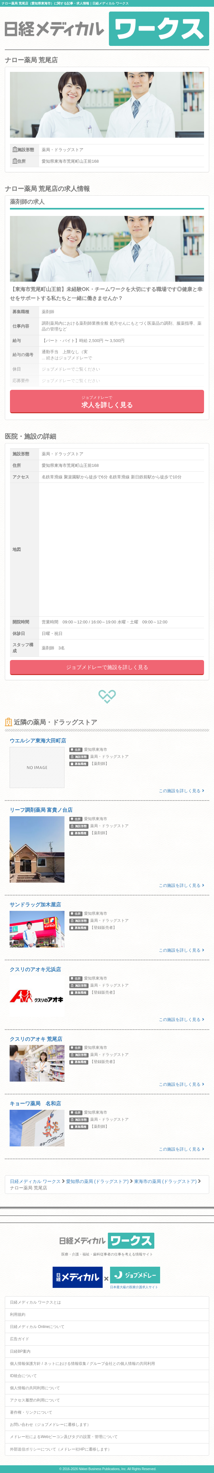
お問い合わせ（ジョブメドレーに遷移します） (50, 1424)
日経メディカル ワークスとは (35, 1302)
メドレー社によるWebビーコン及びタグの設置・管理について (64, 1436)
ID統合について (23, 1376)
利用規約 (17, 1314)
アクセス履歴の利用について (35, 1400)
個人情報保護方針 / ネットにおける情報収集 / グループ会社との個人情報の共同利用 (82, 1363)
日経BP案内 (20, 1351)
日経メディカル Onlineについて (37, 1326)
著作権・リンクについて (31, 1412)
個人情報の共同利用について (35, 1388)
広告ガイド (19, 1339)
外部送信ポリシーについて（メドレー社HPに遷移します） (61, 1449)
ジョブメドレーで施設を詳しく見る (107, 667)
